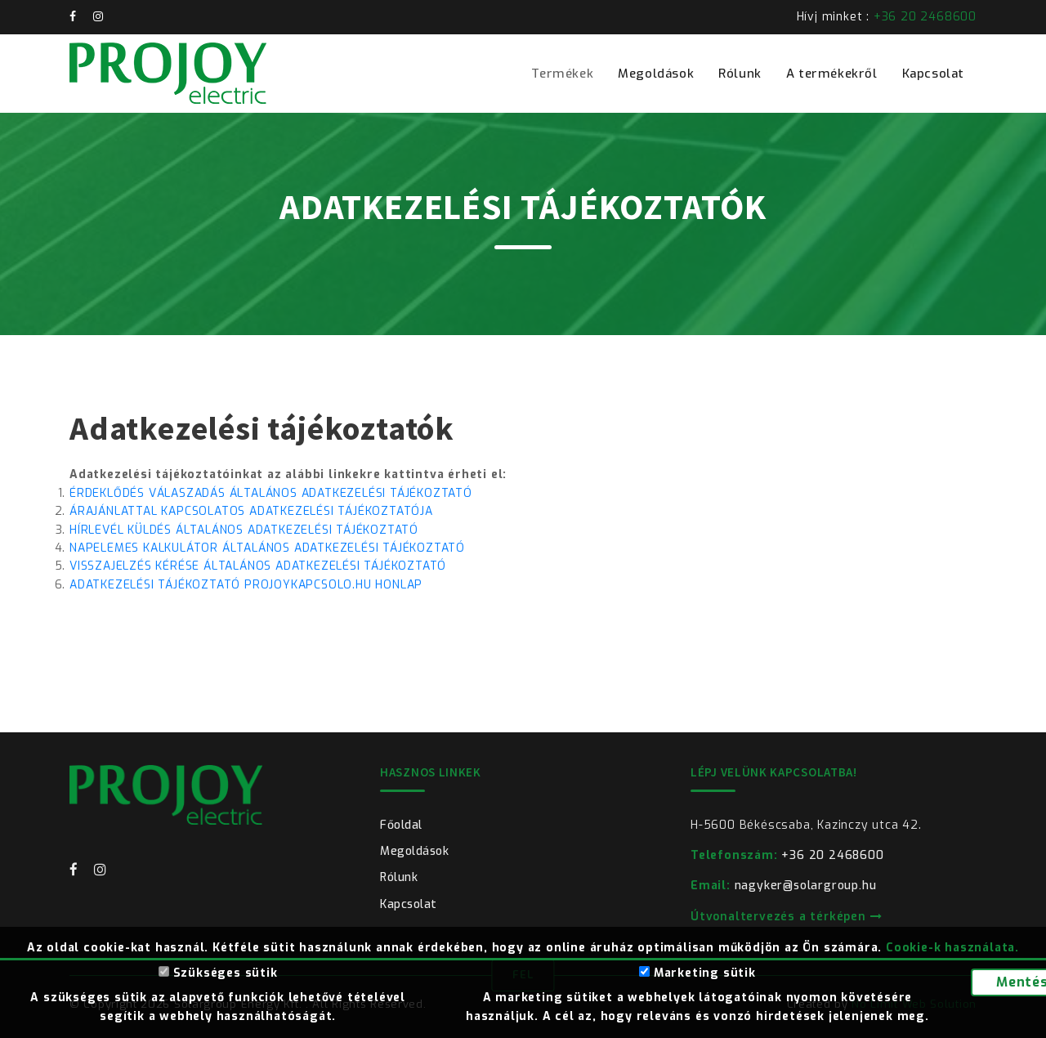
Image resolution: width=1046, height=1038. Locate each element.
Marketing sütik (697, 973)
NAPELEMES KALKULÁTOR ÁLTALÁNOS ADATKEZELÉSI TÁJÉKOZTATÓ (267, 548)
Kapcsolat (933, 73)
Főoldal (401, 825)
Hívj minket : (887, 17)
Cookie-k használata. (952, 947)
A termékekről (832, 73)
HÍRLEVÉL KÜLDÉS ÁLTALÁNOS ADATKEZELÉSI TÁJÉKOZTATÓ (243, 530)
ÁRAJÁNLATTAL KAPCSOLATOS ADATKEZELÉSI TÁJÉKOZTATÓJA (251, 511)
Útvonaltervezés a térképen (786, 916)
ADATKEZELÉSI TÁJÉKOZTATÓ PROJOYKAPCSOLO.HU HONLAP (245, 585)
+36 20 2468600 (787, 855)
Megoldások (656, 73)
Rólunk (740, 73)
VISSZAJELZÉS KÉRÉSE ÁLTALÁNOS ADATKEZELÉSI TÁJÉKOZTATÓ (257, 566)
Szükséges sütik (218, 973)
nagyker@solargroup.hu (783, 885)
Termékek (562, 73)
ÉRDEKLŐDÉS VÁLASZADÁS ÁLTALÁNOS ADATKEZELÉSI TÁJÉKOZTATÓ (270, 493)
